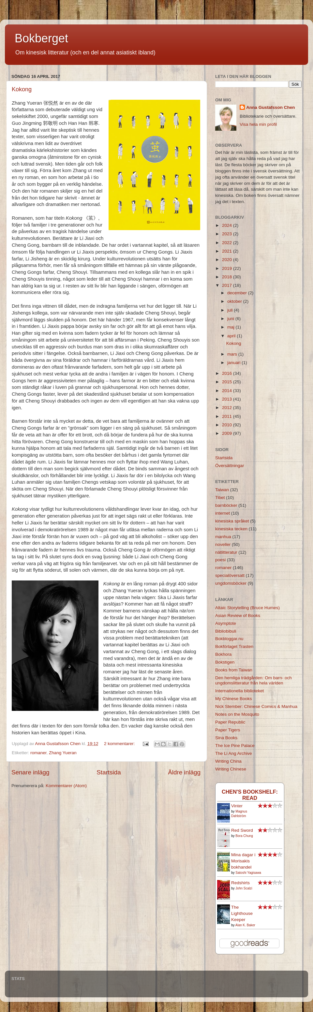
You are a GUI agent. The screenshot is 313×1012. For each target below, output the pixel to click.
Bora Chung (244, 836)
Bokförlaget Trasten (234, 646)
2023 (227, 233)
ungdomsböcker (230, 583)
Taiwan (222, 489)
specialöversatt (230, 575)
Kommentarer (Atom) (66, 785)
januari (234, 362)
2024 (227, 225)
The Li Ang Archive (233, 753)
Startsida (109, 772)
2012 (227, 407)
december (237, 292)
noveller (223, 544)
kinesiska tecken (231, 528)
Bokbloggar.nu (229, 638)
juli (230, 310)
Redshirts (240, 882)
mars (232, 354)
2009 (227, 433)
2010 (227, 424)
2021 (227, 251)
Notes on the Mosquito (237, 714)
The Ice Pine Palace (235, 745)
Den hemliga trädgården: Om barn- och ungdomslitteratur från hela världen (253, 680)
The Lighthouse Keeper (242, 913)
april (232, 335)
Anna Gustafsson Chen (270, 107)
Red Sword (242, 830)
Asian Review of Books (237, 615)
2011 (227, 416)
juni (231, 318)
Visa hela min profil (258, 124)
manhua (223, 536)
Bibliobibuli (225, 631)
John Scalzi (243, 888)
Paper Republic (230, 722)
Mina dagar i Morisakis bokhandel (243, 861)
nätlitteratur (226, 552)
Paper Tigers (227, 729)
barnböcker (226, 505)
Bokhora (223, 654)
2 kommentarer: (120, 743)
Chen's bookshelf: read (250, 795)
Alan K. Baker (245, 925)
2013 (227, 399)
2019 (227, 268)
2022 (227, 242)
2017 (227, 285)
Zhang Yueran (63, 752)
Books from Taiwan (233, 669)
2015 (227, 381)
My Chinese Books (233, 698)
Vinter (237, 805)
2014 (227, 390)
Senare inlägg (30, 772)
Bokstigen (224, 662)
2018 (227, 276)
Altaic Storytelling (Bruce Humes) (247, 607)
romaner (38, 752)
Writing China (228, 761)
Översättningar (229, 465)
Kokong (22, 89)
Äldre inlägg (184, 772)
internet (222, 513)
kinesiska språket (232, 521)
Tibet (220, 497)
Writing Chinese (230, 769)
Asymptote (225, 623)
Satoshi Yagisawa (248, 872)
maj (231, 327)
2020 (227, 259)
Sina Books (226, 737)
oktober (235, 301)
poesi (220, 559)
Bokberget (41, 38)
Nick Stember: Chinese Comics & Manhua (256, 706)
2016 (227, 373)
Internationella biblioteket (239, 690)
